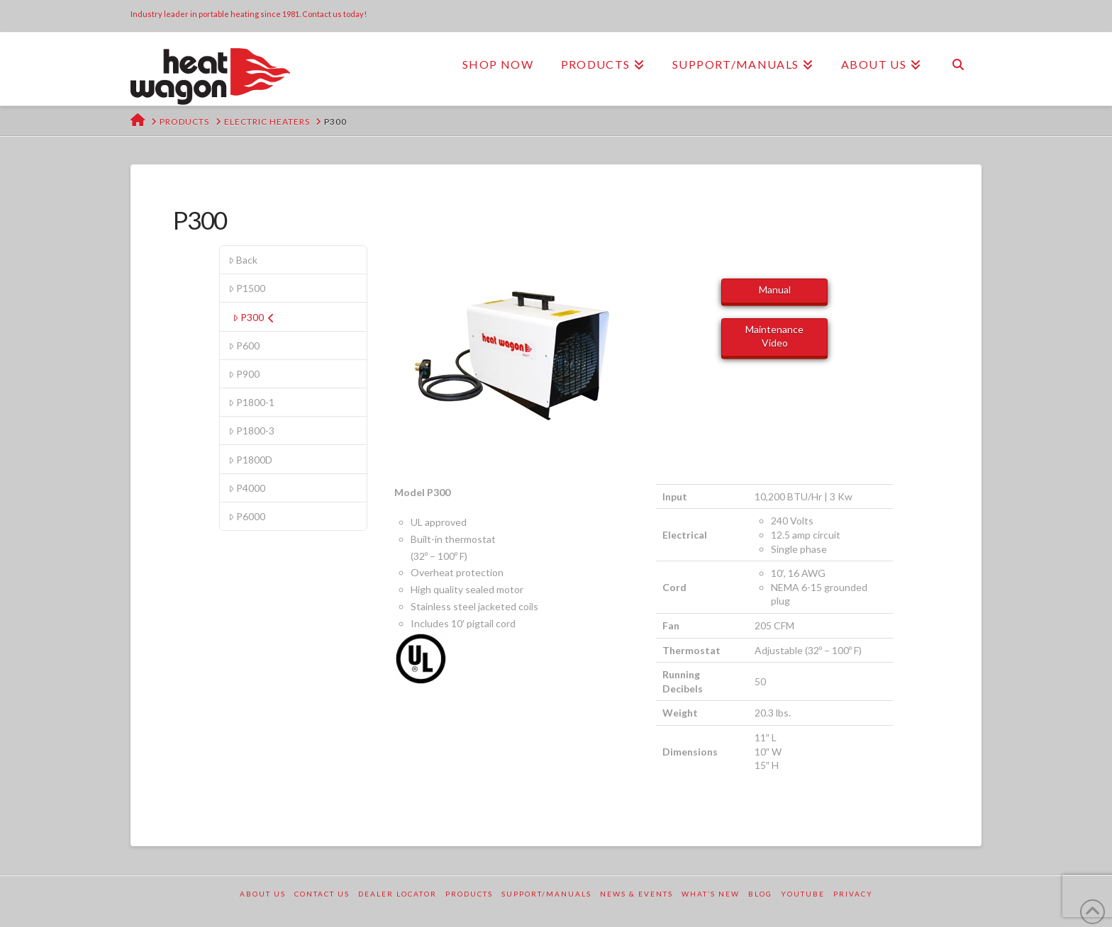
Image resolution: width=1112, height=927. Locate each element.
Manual (775, 289)
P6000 (246, 516)
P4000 (246, 488)
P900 (244, 374)
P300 (253, 317)
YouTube (803, 893)
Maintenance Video (774, 335)
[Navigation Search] (958, 64)
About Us (263, 893)
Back (242, 260)
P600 (244, 345)
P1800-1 (251, 402)
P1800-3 (251, 431)
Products (469, 893)
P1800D (250, 460)
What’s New (711, 893)
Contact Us (322, 893)
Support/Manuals (546, 893)
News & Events (636, 893)
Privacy (853, 893)
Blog (760, 893)
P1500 (246, 288)
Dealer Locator (397, 893)
